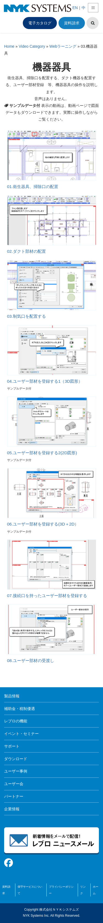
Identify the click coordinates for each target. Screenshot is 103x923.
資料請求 (71, 23)
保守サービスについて (30, 890)
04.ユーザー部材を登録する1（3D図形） (45, 381)
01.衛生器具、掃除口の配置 (32, 186)
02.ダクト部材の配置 (26, 251)
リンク (83, 890)
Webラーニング (63, 46)
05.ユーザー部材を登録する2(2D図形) (42, 452)
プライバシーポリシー (61, 890)
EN (75, 7)
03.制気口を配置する (26, 316)
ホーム (95, 890)
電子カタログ (39, 23)
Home (9, 46)
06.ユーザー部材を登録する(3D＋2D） (43, 524)
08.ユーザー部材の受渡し (30, 660)
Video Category (32, 46)
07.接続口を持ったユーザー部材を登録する (47, 595)
